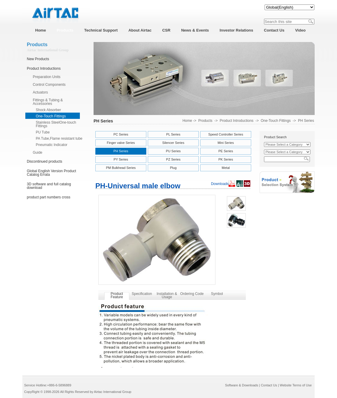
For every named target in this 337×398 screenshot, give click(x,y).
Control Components (49, 85)
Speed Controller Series (225, 134)
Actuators (40, 92)
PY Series (121, 159)
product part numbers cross (48, 197)
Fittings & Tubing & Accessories (48, 102)
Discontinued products (44, 161)
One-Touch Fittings (51, 116)
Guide (37, 152)
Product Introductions (43, 68)
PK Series (225, 159)
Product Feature (117, 295)
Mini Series (226, 142)
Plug (173, 168)
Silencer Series (173, 142)
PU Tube (43, 132)
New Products (38, 59)
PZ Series (173, 159)
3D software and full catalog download (49, 186)
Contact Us (269, 385)
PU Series (173, 151)
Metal (226, 168)
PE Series (225, 151)
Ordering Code (192, 294)
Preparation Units (46, 77)
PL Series (173, 134)
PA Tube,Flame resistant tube (59, 138)
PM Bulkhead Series (121, 168)
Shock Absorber (48, 110)
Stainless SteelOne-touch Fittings (56, 124)
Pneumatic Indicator (51, 145)
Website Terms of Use (296, 385)
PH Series (306, 121)
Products (205, 121)
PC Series (121, 134)
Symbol (217, 294)
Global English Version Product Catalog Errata (51, 173)
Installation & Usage (167, 295)
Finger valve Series (121, 142)
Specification (142, 294)
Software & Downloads (241, 385)
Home (187, 121)
